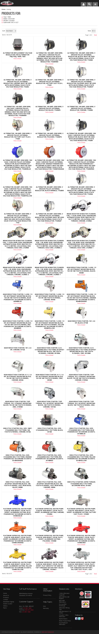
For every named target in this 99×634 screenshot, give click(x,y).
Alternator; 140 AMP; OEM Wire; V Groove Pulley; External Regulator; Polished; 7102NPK (49, 135)
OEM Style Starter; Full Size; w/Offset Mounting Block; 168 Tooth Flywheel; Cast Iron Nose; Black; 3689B (17, 484)
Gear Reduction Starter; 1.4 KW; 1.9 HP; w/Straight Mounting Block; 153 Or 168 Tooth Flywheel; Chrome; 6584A (49, 296)
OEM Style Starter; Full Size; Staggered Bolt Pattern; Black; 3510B (49, 430)
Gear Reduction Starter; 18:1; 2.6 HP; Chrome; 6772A (17, 349)
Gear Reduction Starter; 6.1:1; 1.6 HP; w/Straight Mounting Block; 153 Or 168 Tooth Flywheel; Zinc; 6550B (49, 377)
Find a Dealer (49, 112)
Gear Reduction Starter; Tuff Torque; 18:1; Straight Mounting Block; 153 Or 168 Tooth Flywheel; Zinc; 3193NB (17, 404)
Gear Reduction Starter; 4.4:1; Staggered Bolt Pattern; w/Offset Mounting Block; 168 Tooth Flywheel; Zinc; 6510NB (81, 350)
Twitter (79, 618)
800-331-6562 (29, 610)
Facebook (76, 618)
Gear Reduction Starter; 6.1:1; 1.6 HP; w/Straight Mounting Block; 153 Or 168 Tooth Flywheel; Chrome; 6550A (17, 377)
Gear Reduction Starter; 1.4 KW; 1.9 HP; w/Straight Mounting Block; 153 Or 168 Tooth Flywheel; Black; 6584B (81, 270)
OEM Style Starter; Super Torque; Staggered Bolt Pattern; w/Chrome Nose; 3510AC (81, 483)
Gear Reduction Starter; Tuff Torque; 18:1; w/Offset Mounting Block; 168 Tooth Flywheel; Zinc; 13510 (81, 404)
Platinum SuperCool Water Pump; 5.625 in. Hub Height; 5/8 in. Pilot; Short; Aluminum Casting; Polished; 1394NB (49, 538)
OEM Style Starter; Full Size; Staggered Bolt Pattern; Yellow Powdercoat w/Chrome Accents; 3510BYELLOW (81, 457)
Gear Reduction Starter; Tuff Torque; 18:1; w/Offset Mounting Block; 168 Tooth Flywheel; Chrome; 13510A (49, 404)
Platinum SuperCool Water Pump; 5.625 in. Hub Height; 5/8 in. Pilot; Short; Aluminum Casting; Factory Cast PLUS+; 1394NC (81, 511)
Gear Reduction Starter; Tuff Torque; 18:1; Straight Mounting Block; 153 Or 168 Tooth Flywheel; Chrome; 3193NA (81, 377)
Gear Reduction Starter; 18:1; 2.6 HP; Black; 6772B (81, 322)
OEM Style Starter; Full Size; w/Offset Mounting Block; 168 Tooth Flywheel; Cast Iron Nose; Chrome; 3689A (49, 484)
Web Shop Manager (48, 632)
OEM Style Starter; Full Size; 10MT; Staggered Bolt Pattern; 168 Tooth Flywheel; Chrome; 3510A (17, 430)
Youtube (82, 618)
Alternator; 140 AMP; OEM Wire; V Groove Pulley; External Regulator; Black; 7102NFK (49, 108)
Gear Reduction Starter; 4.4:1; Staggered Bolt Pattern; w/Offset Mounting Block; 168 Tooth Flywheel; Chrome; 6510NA (49, 350)
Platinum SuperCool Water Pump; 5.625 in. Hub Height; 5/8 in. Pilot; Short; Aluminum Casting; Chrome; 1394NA (49, 511)
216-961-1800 (27, 608)
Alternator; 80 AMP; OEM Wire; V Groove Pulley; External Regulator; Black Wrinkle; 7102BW (49, 188)
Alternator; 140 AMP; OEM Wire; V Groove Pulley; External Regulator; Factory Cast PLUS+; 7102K (17, 136)
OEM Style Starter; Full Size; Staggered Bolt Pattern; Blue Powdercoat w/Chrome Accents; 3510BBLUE (81, 431)
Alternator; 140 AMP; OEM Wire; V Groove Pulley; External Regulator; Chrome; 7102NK (81, 108)
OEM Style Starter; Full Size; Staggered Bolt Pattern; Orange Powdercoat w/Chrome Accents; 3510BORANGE (18, 457)
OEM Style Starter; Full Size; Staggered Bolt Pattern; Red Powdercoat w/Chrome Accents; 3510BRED (49, 457)
